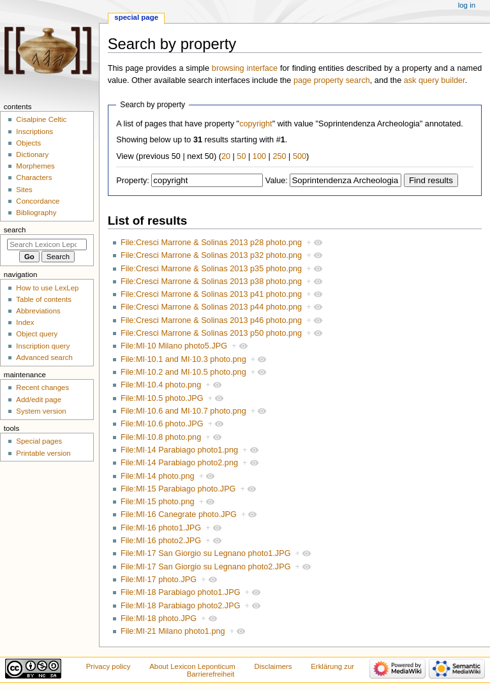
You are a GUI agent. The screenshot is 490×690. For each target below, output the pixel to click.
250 (279, 156)
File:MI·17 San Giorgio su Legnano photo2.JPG (206, 566)
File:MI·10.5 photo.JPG (162, 398)
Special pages (39, 441)
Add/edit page (38, 399)
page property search (331, 80)
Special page (136, 17)
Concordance (37, 201)
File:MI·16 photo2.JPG (161, 540)
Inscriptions (34, 131)
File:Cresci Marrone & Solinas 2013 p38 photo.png (211, 281)
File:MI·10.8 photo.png (161, 437)
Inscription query (43, 346)
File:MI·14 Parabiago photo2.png (179, 462)
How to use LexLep (47, 288)
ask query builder (434, 80)
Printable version (43, 453)
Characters (34, 177)
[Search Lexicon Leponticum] (47, 244)
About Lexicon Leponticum (192, 666)
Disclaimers (273, 666)
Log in (466, 5)
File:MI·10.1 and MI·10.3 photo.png (183, 359)
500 (299, 156)
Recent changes (42, 387)
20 (225, 156)
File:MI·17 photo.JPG (159, 579)
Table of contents (43, 299)
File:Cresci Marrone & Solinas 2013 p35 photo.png (211, 268)
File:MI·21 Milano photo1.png (173, 631)
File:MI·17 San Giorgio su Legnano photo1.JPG (206, 553)
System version (41, 411)
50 (241, 156)
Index (25, 322)
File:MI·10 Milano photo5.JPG (174, 345)
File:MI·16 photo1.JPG (161, 527)
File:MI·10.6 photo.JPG (162, 423)
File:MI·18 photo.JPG (159, 618)
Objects (28, 143)
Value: (276, 180)
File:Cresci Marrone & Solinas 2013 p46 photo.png (211, 320)
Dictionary (32, 154)
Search (15, 230)
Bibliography (36, 212)
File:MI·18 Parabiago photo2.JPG (181, 605)
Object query (36, 334)
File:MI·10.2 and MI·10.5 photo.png (183, 372)
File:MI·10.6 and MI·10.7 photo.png (183, 411)
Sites (24, 189)
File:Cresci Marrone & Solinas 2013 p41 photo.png (211, 294)
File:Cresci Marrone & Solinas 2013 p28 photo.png (211, 242)
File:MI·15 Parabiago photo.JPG (178, 488)
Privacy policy (108, 666)
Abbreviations (38, 311)
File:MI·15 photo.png (158, 501)
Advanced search (44, 357)
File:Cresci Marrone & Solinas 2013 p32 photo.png (211, 255)
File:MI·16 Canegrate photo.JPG (179, 514)
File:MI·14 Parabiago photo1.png (179, 450)
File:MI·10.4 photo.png (161, 384)
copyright (255, 123)
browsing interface (245, 68)
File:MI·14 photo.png (158, 476)
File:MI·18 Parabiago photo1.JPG (181, 592)
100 (259, 156)
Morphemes (35, 166)
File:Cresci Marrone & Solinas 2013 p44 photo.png (211, 307)
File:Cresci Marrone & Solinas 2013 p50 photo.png (211, 333)
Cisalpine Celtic (41, 119)
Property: (132, 180)
